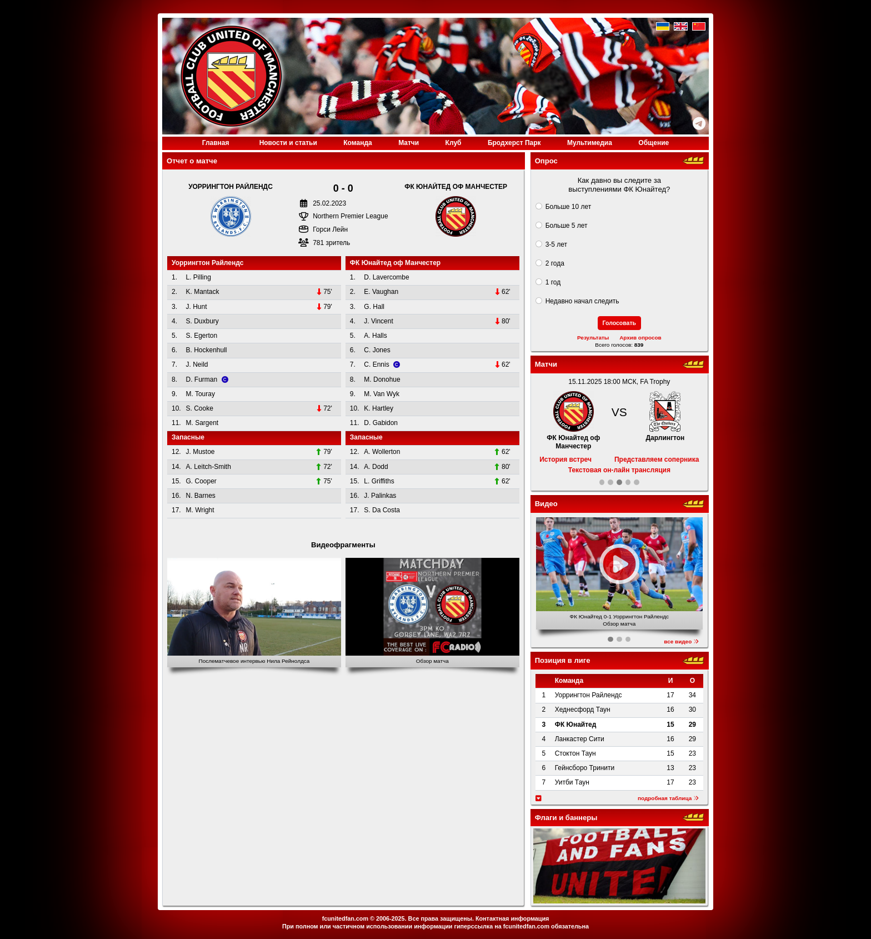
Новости (288, 143)
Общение (653, 143)
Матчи (408, 143)
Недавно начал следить (582, 301)
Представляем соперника (656, 459)
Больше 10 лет (568, 207)
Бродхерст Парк (514, 143)
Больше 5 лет (566, 225)
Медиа (589, 143)
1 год (553, 282)
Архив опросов (640, 337)
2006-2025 (390, 918)
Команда (357, 143)
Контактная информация (512, 918)
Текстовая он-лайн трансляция (619, 470)
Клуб (453, 143)
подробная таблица (668, 798)
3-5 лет (556, 244)
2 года (554, 263)
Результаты (593, 337)
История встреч (565, 459)
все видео (681, 641)
